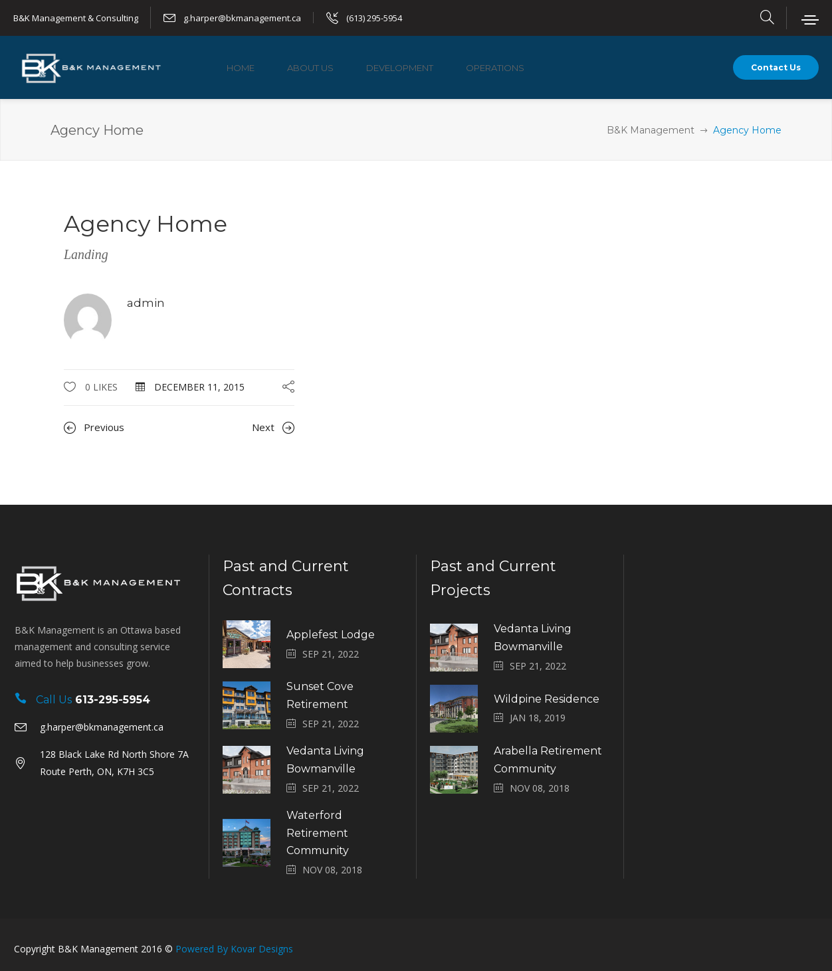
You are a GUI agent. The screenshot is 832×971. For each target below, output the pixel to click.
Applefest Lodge (330, 634)
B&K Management (650, 130)
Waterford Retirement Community (317, 833)
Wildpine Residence (546, 699)
